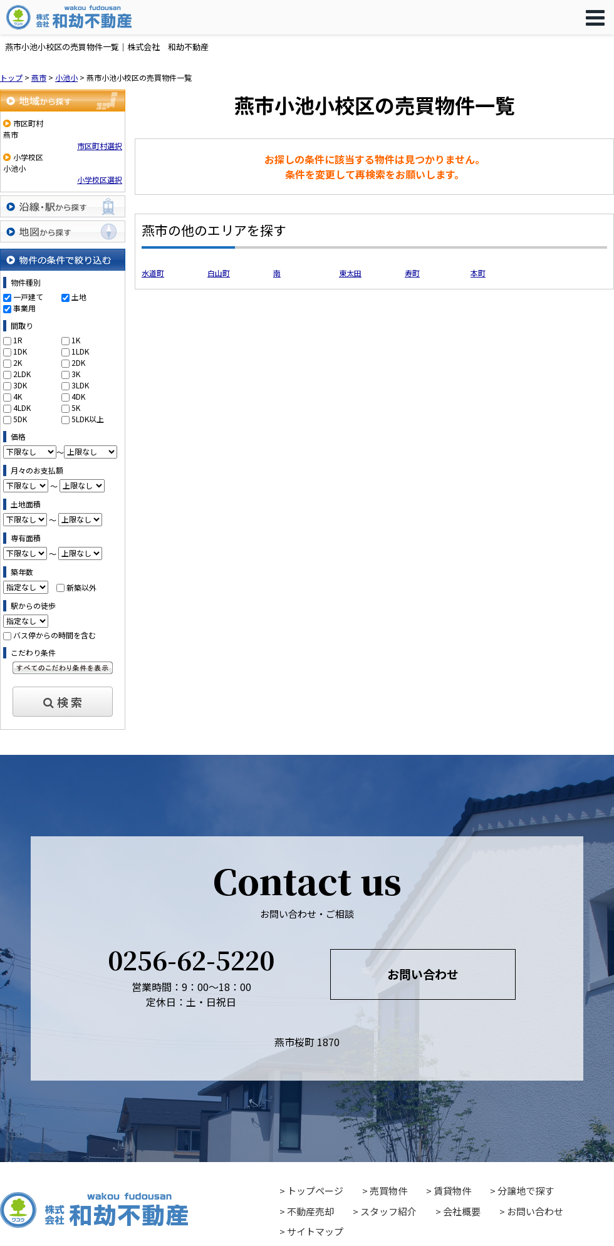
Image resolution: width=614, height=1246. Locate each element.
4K (17, 396)
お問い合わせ (423, 973)
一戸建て (28, 296)
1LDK (80, 351)
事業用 (24, 308)
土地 (78, 296)
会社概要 (462, 1211)
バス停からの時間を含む (54, 635)
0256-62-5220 (191, 959)
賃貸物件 (452, 1190)
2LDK (22, 373)
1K (75, 340)
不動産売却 (310, 1211)
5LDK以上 (87, 418)
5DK (20, 418)
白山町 (218, 272)
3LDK (80, 385)
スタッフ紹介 (388, 1211)
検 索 (62, 701)
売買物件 (388, 1190)
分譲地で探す (525, 1190)
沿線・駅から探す (62, 206)
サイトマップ (315, 1231)
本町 (478, 272)
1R (18, 340)
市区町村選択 (99, 145)
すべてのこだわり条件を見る (63, 668)
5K (75, 407)
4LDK (22, 407)
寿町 (412, 272)
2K (17, 362)
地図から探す (62, 231)
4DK (78, 396)
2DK (78, 362)
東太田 (350, 272)
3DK (20, 385)
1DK (20, 351)
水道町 (153, 272)
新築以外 (81, 586)
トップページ (315, 1190)
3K (75, 373)
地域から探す (62, 101)
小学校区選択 (99, 179)
